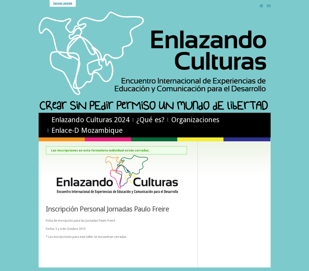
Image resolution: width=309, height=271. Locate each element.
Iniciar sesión (62, 3)
